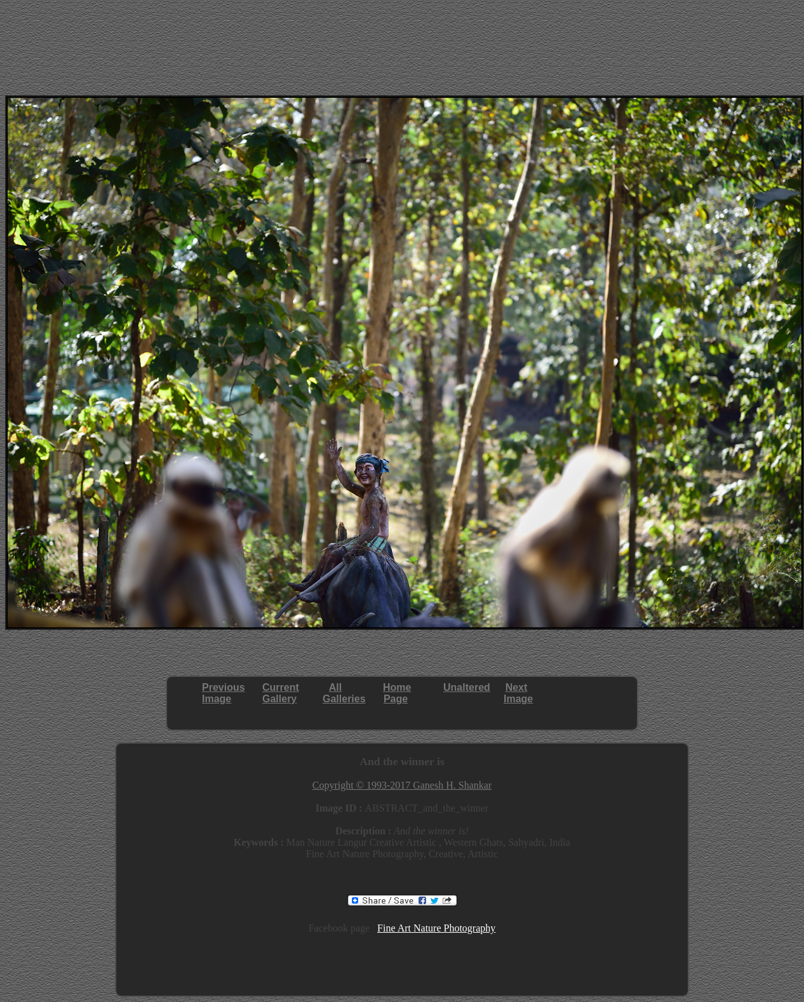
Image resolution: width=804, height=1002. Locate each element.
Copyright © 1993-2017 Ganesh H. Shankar (402, 785)
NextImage (518, 693)
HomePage (397, 693)
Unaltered (466, 687)
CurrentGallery (280, 693)
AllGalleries (344, 693)
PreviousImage (223, 693)
